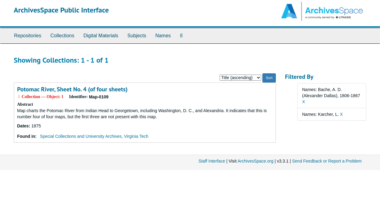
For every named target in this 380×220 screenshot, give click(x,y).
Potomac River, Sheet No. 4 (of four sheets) (72, 89)
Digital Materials (100, 35)
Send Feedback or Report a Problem (327, 161)
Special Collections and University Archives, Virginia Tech (94, 136)
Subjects (136, 35)
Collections (62, 35)
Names (163, 35)
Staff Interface (212, 161)
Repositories (27, 35)
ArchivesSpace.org (255, 161)
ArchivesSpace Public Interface (61, 10)
